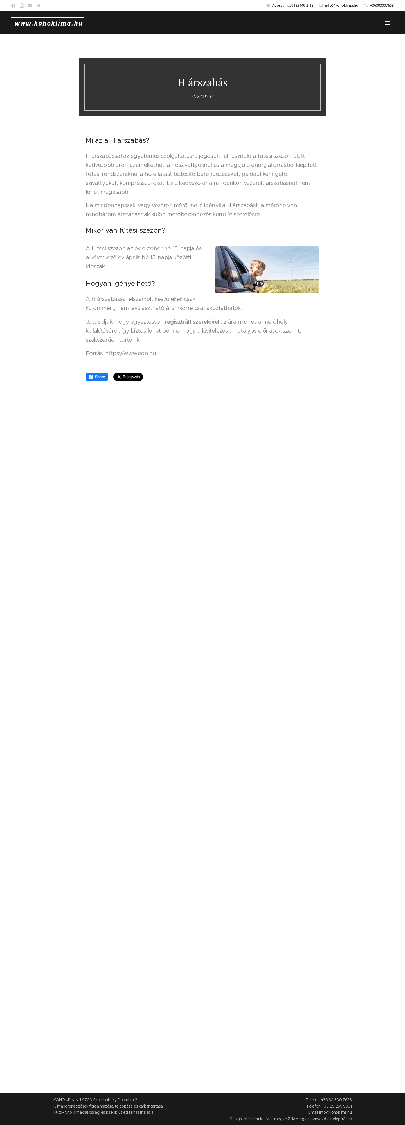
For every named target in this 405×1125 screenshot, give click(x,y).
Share (97, 377)
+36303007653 (382, 5)
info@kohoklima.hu (341, 5)
